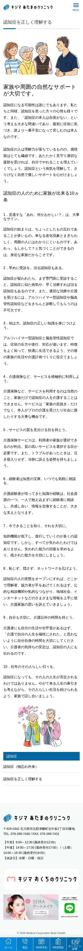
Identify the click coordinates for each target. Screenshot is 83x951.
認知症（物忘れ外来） (21, 766)
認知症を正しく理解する (27, 22)
